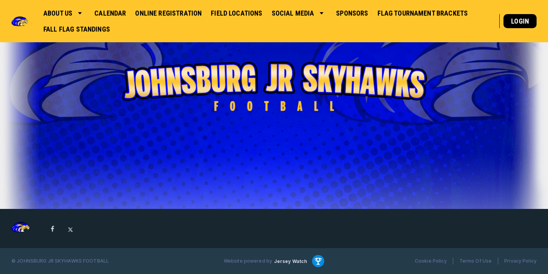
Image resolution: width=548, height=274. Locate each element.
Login (520, 21)
